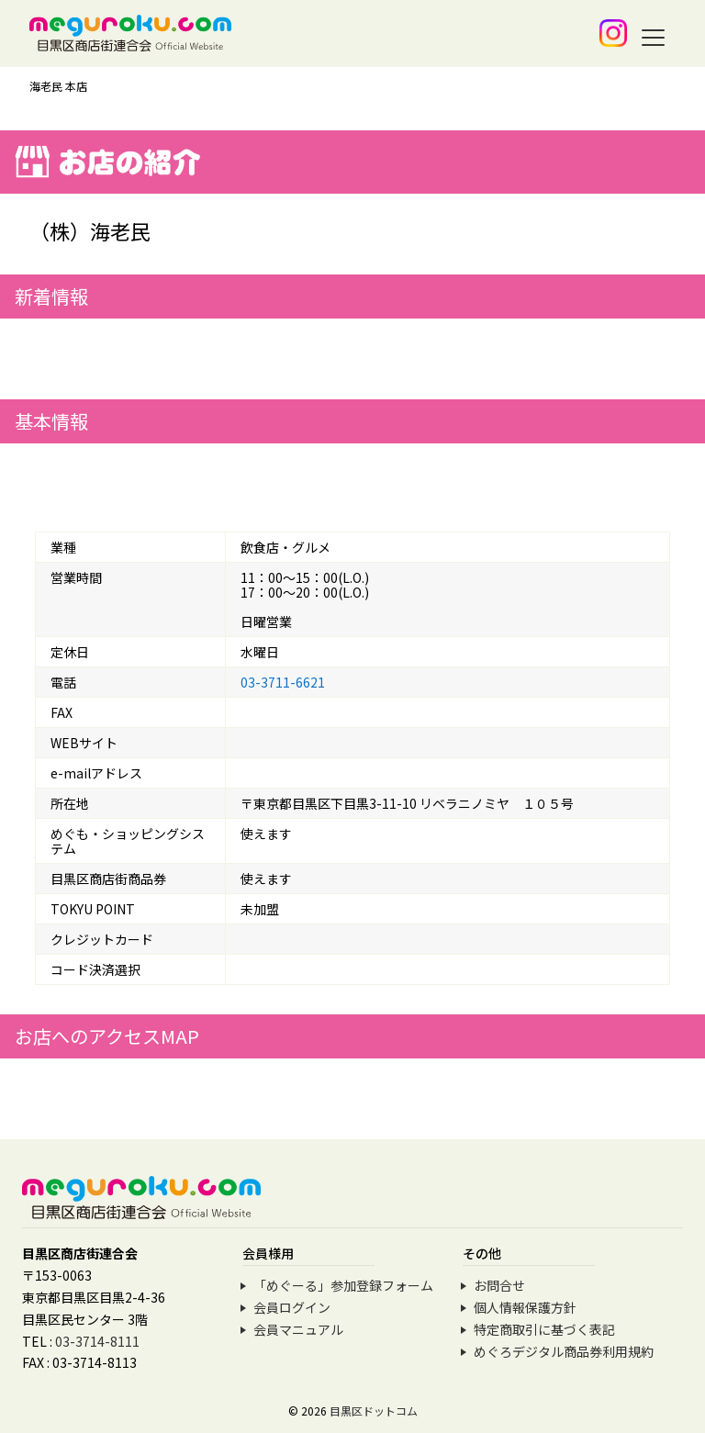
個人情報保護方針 (525, 1307)
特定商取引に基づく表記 (544, 1329)
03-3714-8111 (97, 1341)
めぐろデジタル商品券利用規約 (564, 1351)
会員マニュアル (298, 1329)
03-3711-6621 (283, 682)
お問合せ (499, 1285)
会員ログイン (291, 1307)
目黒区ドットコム (374, 1410)
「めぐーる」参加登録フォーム (343, 1285)
